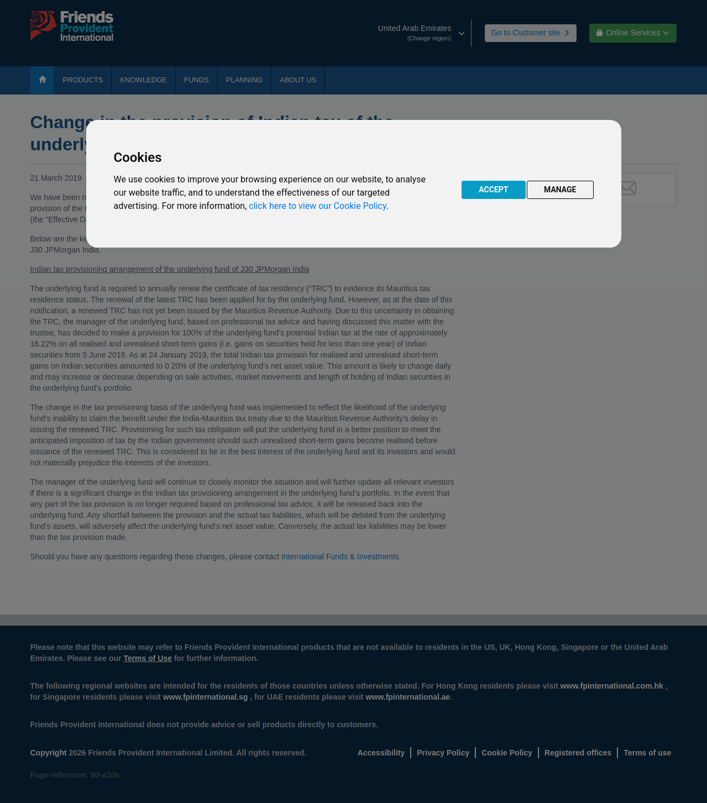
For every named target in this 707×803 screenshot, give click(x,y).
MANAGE (560, 189)
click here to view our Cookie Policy (317, 206)
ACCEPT (493, 189)
